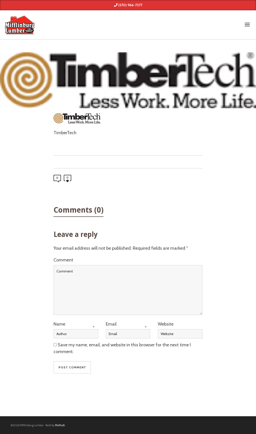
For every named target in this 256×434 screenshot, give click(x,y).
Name (59, 324)
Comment (63, 260)
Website (166, 324)
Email (111, 324)
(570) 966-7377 (128, 5)
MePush (60, 425)
